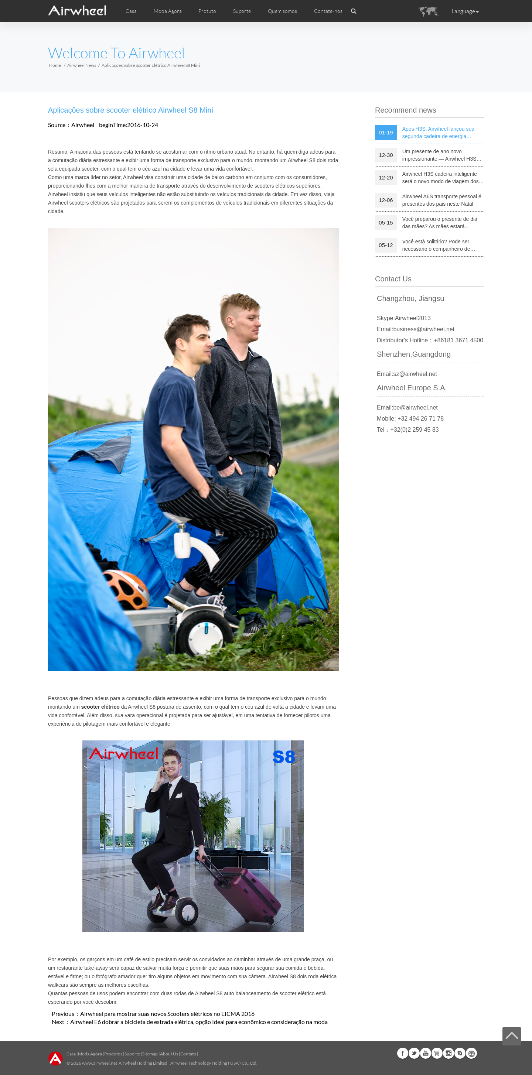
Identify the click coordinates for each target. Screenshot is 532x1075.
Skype (460, 1053)
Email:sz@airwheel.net (407, 374)
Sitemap (150, 1054)
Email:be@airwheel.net (407, 407)
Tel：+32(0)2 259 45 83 (408, 430)
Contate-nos (328, 11)
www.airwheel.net (99, 1063)
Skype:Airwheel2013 (404, 318)
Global (471, 1053)
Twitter (414, 1053)
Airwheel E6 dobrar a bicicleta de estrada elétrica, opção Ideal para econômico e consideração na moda (199, 1021)
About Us (169, 1054)
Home (55, 65)
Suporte (242, 11)
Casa (131, 11)
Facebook (402, 1053)
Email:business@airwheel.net (415, 329)
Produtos (113, 1054)
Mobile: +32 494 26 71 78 (410, 418)
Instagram (448, 1053)
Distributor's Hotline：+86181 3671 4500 (430, 340)
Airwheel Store (437, 1053)
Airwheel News (81, 65)
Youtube (425, 1053)
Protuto (207, 11)
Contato (188, 1054)
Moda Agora (90, 1054)
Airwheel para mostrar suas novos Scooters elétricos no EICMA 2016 (167, 1013)
